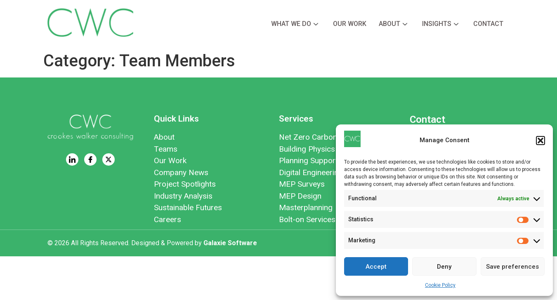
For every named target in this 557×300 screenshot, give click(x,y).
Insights (440, 24)
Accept (376, 266)
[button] (540, 140)
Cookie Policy (440, 285)
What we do (294, 24)
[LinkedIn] (72, 159)
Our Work (349, 24)
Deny (444, 266)
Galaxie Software (230, 243)
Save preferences (512, 266)
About (393, 24)
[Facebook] (90, 159)
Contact (488, 24)
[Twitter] (108, 159)
